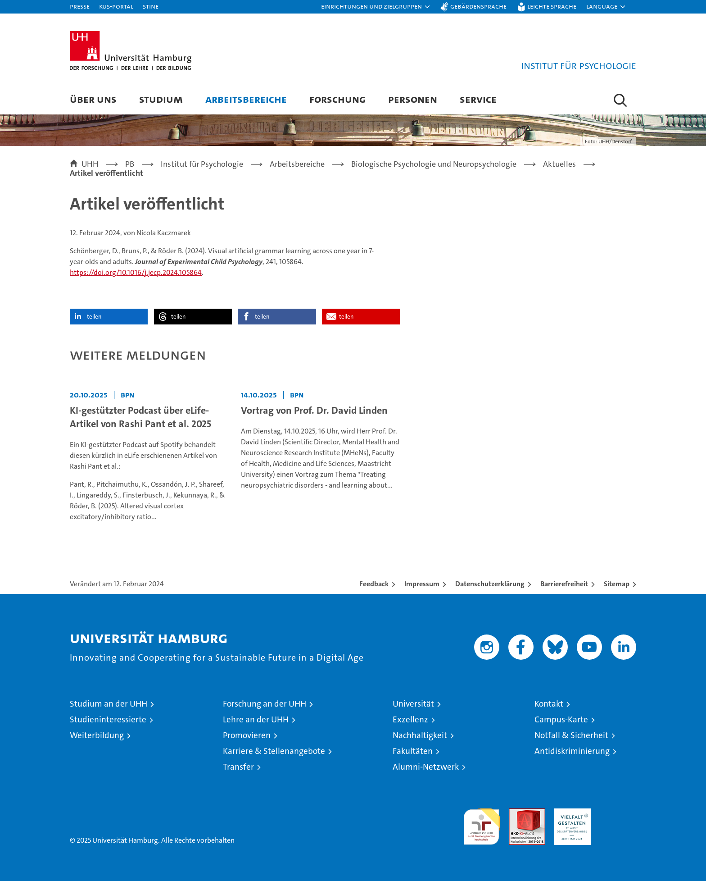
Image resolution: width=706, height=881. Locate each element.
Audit (517, 813)
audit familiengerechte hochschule (481, 822)
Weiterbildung (97, 735)
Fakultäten (413, 751)
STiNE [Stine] (150, 6)
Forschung (337, 98)
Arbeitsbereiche (246, 98)
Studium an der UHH (108, 703)
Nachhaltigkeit (420, 735)
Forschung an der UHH (264, 703)
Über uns (93, 98)
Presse (80, 6)
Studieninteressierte (108, 719)
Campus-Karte (561, 719)
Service (478, 98)
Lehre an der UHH (256, 719)
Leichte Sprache (551, 6)
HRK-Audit (570, 813)
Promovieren (247, 735)
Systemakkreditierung (618, 813)
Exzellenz (410, 719)
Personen (412, 98)
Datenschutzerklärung (490, 584)
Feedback (374, 584)
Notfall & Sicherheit (571, 735)
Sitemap (616, 584)
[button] (376, 7)
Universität (413, 703)
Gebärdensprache (478, 6)
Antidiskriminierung (572, 751)
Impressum (421, 584)
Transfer (238, 766)
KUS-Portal (116, 6)
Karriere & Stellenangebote (274, 751)
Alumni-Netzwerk (426, 766)
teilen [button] (94, 316)
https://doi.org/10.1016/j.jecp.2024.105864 (136, 272)
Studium (161, 98)
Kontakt (548, 703)
